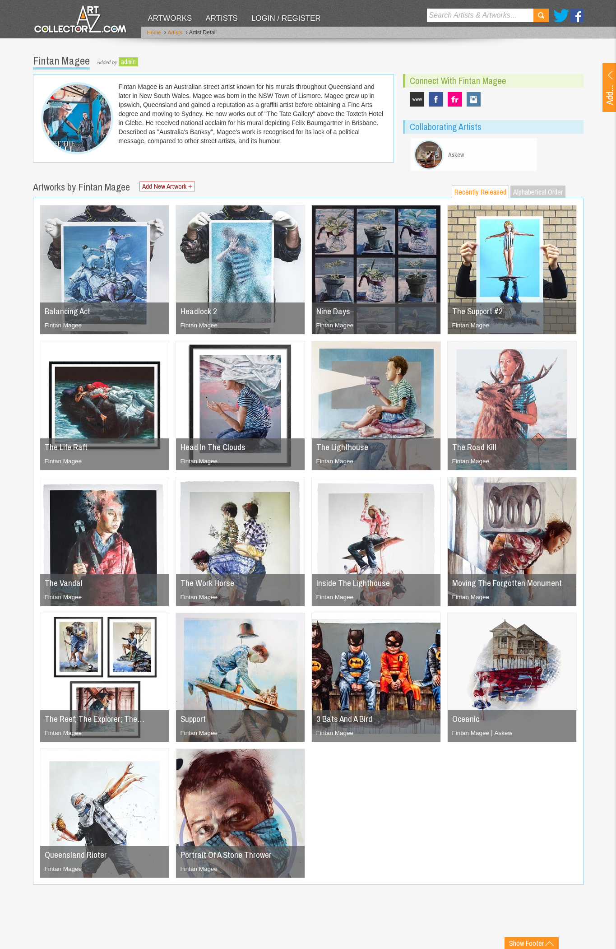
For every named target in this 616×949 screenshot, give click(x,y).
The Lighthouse (343, 449)
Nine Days (334, 313)
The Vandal (64, 585)
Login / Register (286, 18)
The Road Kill (475, 449)
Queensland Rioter (77, 857)
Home (154, 33)
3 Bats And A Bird (346, 721)
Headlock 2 (199, 313)
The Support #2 (479, 313)
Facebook (577, 15)
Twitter (561, 15)
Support (194, 721)
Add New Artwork (169, 189)
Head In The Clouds (215, 449)
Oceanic (466, 721)
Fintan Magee (64, 327)
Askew (505, 735)
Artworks (170, 18)
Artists (221, 18)
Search (541, 15)
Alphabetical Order (538, 195)
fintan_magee (474, 98)
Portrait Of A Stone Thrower (229, 857)
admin (128, 61)
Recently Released (480, 195)
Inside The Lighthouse (354, 585)
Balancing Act (68, 313)
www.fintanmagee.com (417, 98)
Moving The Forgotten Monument (509, 585)
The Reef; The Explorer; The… (98, 721)
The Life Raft (67, 449)
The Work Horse (209, 585)
